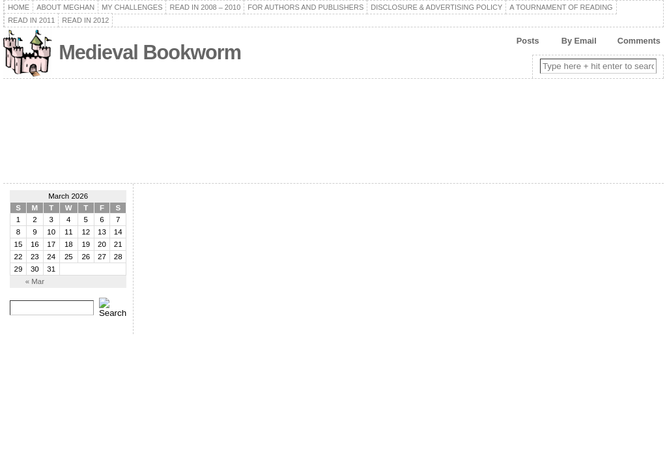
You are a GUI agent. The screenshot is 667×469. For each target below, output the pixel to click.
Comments (638, 41)
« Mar (34, 281)
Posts (528, 41)
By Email (579, 41)
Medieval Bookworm (150, 52)
